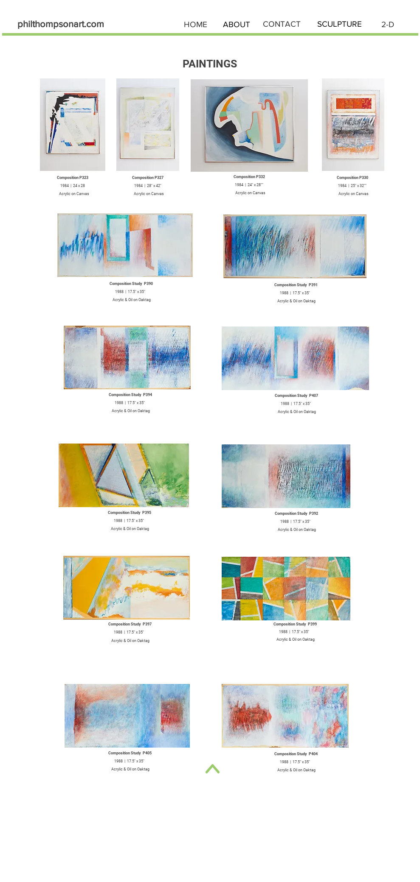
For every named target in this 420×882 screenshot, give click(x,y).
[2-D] (388, 24)
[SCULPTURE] (339, 24)
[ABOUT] (236, 24)
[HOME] (196, 24)
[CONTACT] (282, 24)
